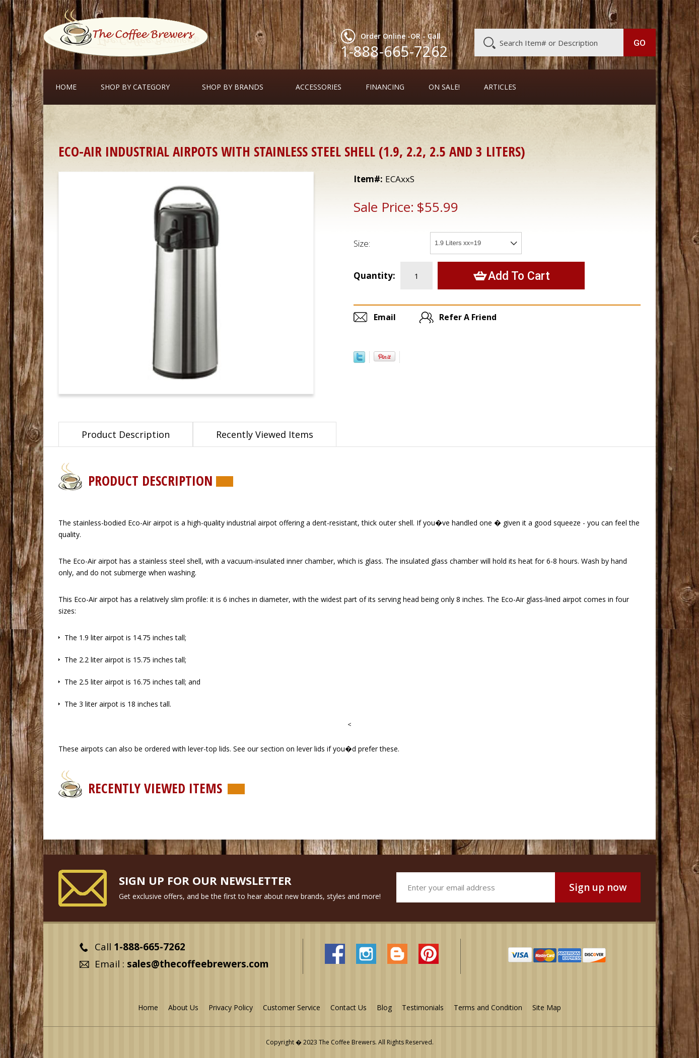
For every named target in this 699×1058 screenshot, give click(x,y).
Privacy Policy (230, 1007)
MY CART (636, 12)
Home (66, 87)
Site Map (546, 1007)
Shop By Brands (232, 87)
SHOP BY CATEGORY (135, 87)
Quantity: (374, 275)
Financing (385, 87)
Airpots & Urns (117, 123)
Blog (570, 13)
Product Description (126, 434)
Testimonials (423, 1007)
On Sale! (444, 87)
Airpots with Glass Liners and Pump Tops (222, 123)
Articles (500, 87)
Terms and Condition (488, 1007)
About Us (472, 13)
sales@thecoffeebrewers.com (198, 963)
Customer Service (524, 13)
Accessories (318, 87)
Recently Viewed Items (264, 434)
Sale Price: (384, 207)
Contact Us (348, 1007)
